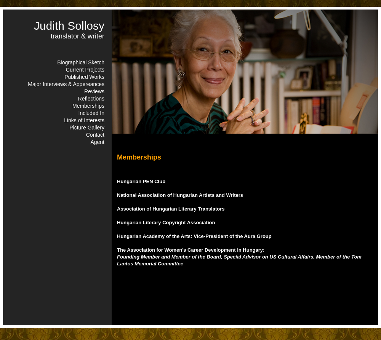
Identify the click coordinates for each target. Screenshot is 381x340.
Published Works (84, 77)
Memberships (88, 106)
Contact (95, 135)
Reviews (94, 91)
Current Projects (85, 70)
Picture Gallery (86, 128)
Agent (97, 142)
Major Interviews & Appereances (66, 84)
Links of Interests (84, 120)
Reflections (91, 99)
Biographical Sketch (80, 62)
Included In (91, 113)
